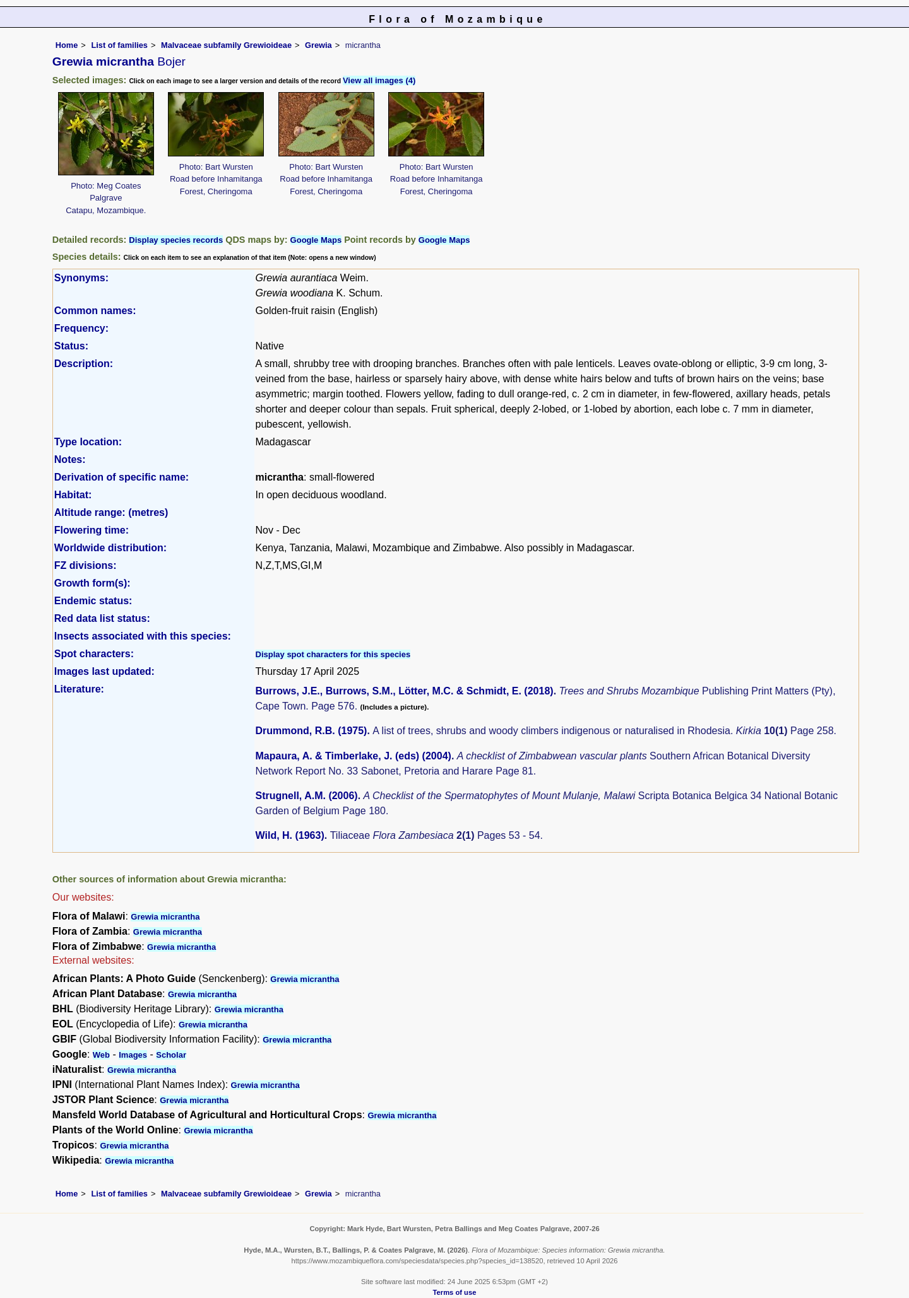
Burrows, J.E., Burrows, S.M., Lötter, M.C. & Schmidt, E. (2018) (405, 691)
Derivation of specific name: (121, 477)
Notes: (70, 459)
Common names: (95, 310)
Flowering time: (91, 530)
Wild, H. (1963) (290, 835)
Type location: (88, 441)
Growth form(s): (92, 583)
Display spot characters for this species (333, 654)
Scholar (171, 1055)
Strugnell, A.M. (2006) (307, 795)
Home (67, 45)
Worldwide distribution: (110, 547)
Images (133, 1055)
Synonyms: (81, 277)
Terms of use (455, 1292)
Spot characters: (94, 653)
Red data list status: (102, 618)
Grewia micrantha (165, 916)
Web (101, 1055)
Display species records (176, 240)
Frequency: (81, 328)
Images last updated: (104, 671)
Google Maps (316, 240)
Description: (83, 363)
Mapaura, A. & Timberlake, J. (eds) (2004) (353, 756)
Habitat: (73, 494)
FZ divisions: (85, 565)
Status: (71, 346)
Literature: (79, 689)
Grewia (318, 45)
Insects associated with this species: (142, 636)
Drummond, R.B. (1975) (311, 730)
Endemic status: (93, 600)
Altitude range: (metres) (111, 512)
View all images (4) (379, 80)
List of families (119, 45)
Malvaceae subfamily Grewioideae (226, 45)
